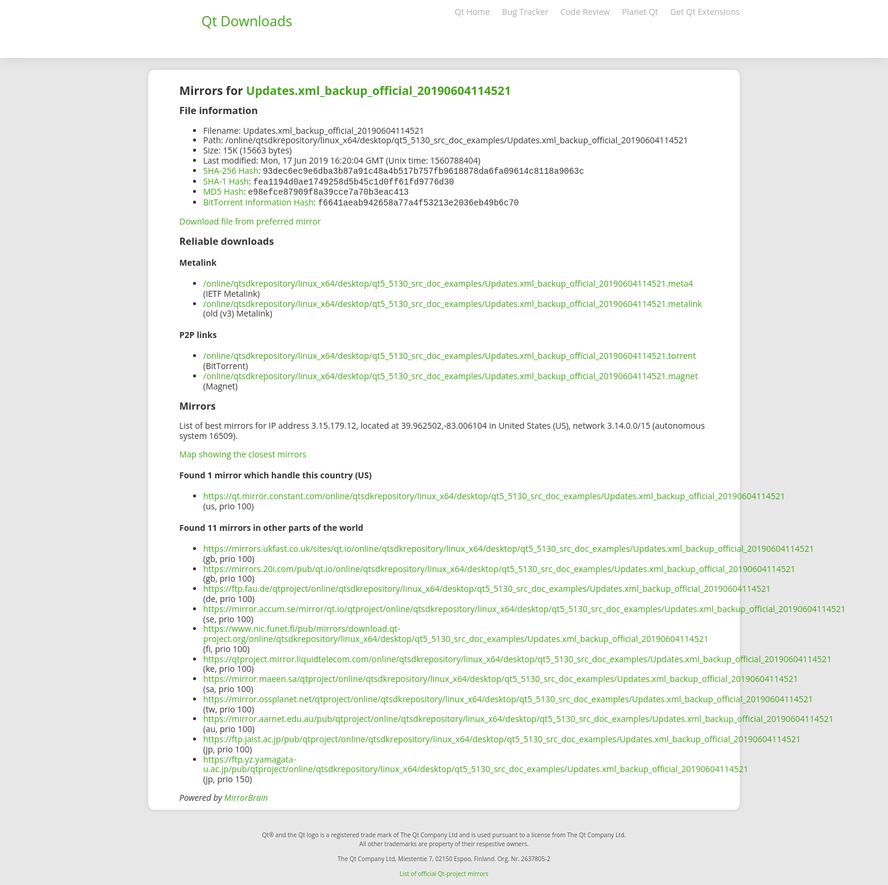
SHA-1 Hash (226, 180)
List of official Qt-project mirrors (444, 871)
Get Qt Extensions (705, 11)
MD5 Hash (223, 190)
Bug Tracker (525, 11)
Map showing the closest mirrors (243, 451)
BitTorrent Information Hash (258, 200)
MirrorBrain (246, 795)
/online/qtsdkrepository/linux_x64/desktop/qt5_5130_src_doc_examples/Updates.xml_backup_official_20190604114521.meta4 (448, 281)
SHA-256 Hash (230, 170)
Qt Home (472, 11)
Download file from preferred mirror (250, 219)
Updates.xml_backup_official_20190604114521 (378, 90)
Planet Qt (640, 11)
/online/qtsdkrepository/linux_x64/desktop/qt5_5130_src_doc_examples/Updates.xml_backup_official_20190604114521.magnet (450, 373)
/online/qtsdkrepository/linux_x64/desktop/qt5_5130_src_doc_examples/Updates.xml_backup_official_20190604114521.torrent (449, 353)
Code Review (585, 11)
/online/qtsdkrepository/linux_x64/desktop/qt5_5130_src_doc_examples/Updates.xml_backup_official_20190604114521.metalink (452, 301)
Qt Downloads (246, 20)
